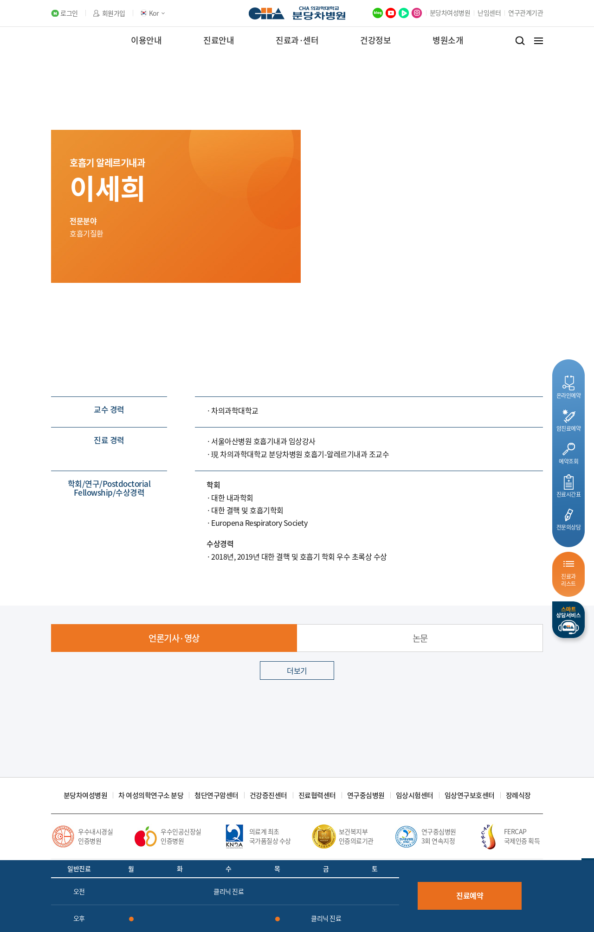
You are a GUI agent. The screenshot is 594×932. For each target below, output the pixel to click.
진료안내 (218, 40)
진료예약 (469, 895)
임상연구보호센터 (470, 795)
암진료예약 (568, 428)
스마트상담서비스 (568, 619)
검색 (520, 40)
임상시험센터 (414, 795)
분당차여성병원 (450, 12)
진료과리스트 (568, 579)
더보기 (297, 670)
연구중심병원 (366, 795)
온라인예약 (568, 395)
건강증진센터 (268, 795)
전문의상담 (568, 527)
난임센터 (489, 12)
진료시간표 (568, 494)
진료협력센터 (317, 795)
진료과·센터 (297, 40)
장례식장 (518, 795)
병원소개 (448, 40)
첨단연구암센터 (216, 795)
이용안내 (146, 40)
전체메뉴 (538, 41)
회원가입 (113, 13)
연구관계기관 (525, 12)
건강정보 (375, 40)
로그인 (69, 13)
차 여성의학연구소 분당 (150, 795)
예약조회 (568, 461)
